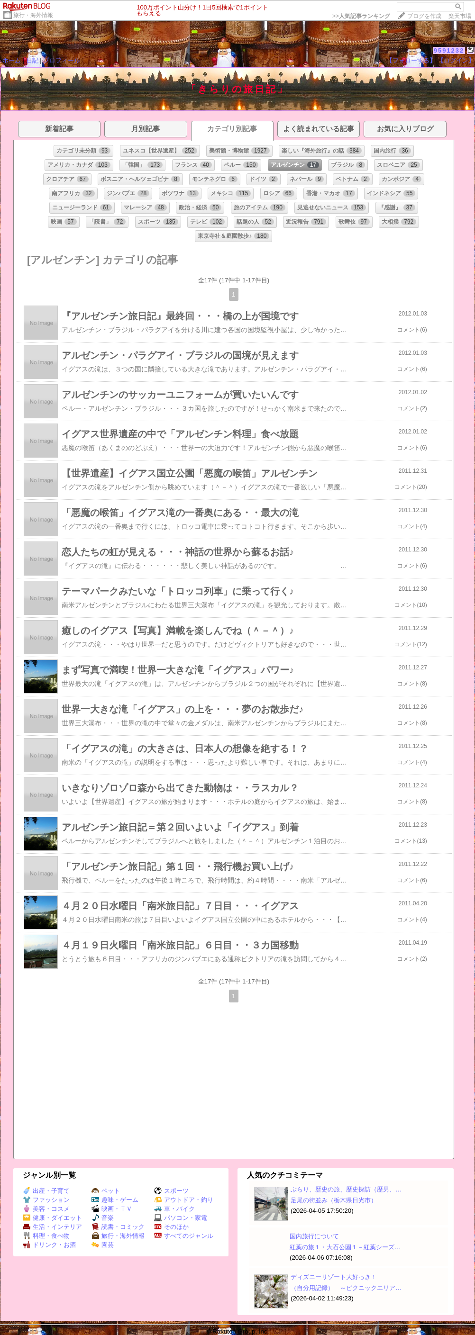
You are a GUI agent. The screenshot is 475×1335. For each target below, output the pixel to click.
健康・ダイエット (52, 1217)
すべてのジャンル (183, 1235)
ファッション (46, 1199)
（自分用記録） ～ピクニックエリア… (346, 1287)
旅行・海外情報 (33, 15)
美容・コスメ (46, 1208)
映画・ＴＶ (111, 1208)
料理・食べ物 (46, 1235)
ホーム (11, 60)
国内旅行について (314, 1236)
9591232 (449, 50)
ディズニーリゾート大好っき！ (334, 1277)
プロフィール (61, 60)
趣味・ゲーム (114, 1199)
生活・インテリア (52, 1226)
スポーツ (171, 1190)
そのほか (171, 1226)
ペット (105, 1190)
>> (361, 16)
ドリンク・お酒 (49, 1244)
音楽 (102, 1217)
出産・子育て (46, 1190)
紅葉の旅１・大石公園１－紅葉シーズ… (345, 1247)
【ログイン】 (456, 60)
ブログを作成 (424, 16)
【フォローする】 (411, 60)
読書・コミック (118, 1226)
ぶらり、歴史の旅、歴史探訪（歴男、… (346, 1189)
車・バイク (174, 1208)
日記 (32, 60)
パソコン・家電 (180, 1217)
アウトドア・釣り (183, 1199)
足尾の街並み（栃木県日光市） (334, 1200)
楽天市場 (459, 16)
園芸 (102, 1244)
